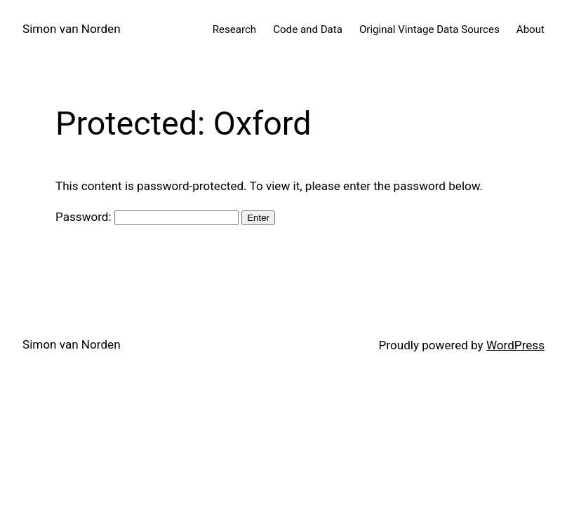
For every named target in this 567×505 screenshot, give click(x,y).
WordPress (515, 345)
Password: (147, 217)
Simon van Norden (71, 29)
